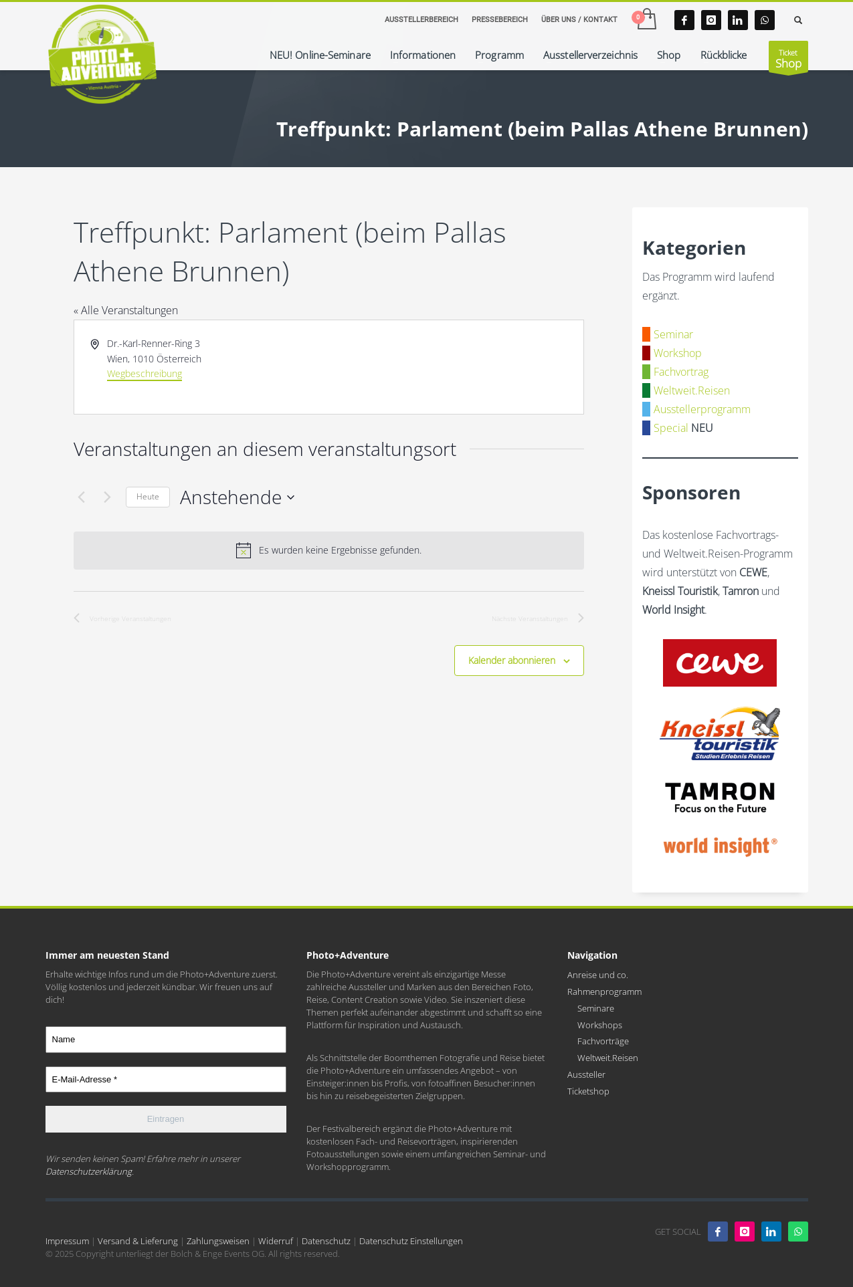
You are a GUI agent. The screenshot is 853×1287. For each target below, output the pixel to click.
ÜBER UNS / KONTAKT (579, 19)
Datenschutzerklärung (88, 1171)
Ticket (788, 59)
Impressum (67, 1241)
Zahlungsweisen (218, 1241)
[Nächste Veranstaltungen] (108, 497)
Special (671, 428)
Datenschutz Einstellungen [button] (411, 1241)
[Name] (165, 1039)
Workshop (678, 353)
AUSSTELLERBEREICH (421, 19)
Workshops (599, 1025)
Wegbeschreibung (144, 373)
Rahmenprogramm (604, 991)
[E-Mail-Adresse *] (165, 1079)
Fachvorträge (603, 1041)
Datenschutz (326, 1241)
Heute (147, 496)
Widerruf (275, 1241)
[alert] (329, 550)
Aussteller (586, 1074)
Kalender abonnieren (511, 660)
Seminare (595, 1008)
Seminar (673, 334)
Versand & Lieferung (138, 1241)
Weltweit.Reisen (692, 390)
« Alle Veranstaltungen (126, 310)
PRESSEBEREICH (500, 19)
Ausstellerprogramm (702, 409)
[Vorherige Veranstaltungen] (82, 497)
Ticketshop (588, 1091)
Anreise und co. (597, 975)
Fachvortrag (681, 371)
